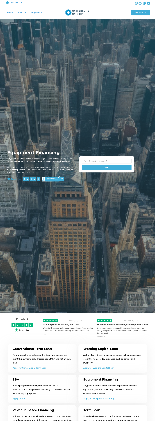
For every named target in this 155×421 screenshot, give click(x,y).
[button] (37, 12)
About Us (22, 12)
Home (10, 12)
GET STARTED (141, 12)
